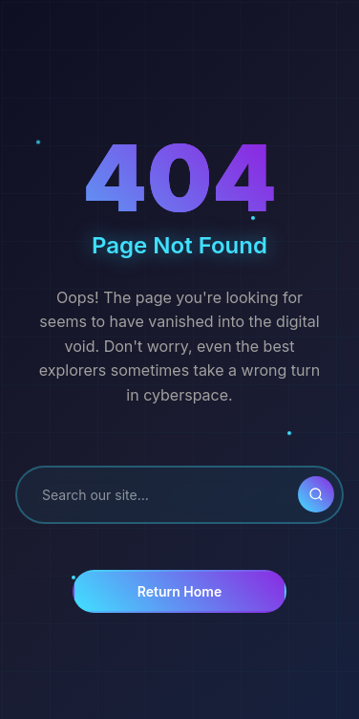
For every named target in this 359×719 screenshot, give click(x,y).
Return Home (179, 591)
